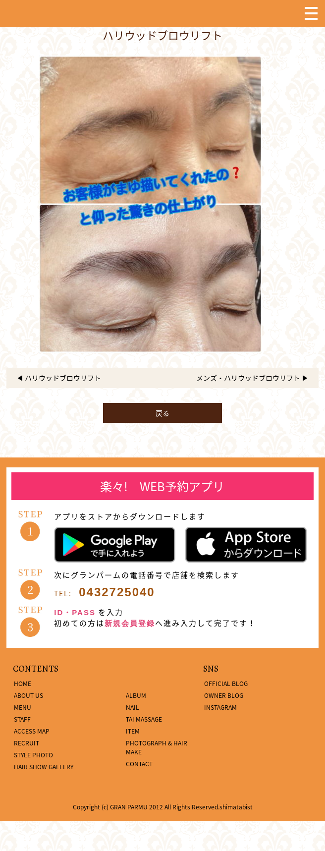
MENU (22, 707)
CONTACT (139, 763)
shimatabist (236, 806)
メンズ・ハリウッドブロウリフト (248, 378)
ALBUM (136, 695)
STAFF (22, 719)
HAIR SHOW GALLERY (43, 766)
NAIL (132, 707)
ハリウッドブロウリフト (63, 378)
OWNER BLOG (223, 695)
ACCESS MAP (32, 731)
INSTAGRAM (220, 707)
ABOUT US (28, 695)
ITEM (133, 731)
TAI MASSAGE (144, 719)
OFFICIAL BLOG (226, 683)
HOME (22, 683)
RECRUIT (26, 742)
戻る (162, 413)
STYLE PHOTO (33, 754)
